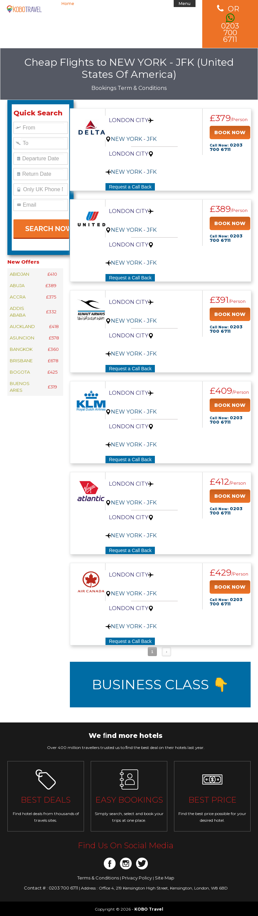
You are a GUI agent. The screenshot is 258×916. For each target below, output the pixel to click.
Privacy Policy (137, 877)
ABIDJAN (19, 274)
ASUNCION (22, 337)
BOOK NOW (230, 132)
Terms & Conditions (98, 877)
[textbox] (42, 127)
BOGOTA (20, 372)
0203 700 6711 (230, 24)
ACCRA (18, 297)
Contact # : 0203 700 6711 (51, 888)
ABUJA (17, 285)
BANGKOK (21, 349)
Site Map (164, 877)
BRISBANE (21, 360)
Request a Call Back (130, 187)
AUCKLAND (22, 326)
